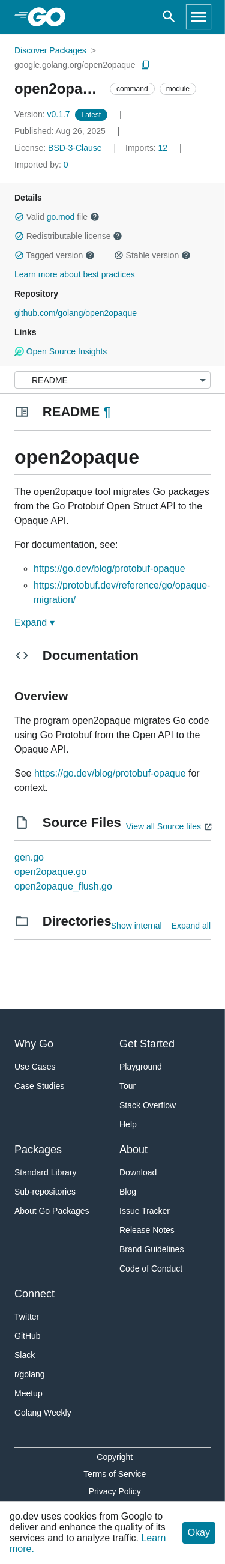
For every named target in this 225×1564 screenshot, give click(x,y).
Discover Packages (50, 50)
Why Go (33, 1044)
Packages (38, 1150)
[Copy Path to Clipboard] (145, 64)
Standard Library (45, 1172)
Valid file (57, 217)
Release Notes (147, 1230)
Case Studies (39, 1086)
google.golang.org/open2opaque (75, 65)
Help (128, 1124)
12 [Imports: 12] (147, 148)
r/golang (29, 1374)
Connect (34, 1294)
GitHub (27, 1336)
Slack (24, 1355)
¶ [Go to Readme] (106, 411)
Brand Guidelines (151, 1249)
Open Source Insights (60, 351)
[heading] (50, 16)
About (133, 1150)
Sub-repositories (45, 1191)
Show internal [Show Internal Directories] (136, 925)
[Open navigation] (199, 17)
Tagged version (54, 255)
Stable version (152, 255)
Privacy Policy (115, 1491)
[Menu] (112, 380)
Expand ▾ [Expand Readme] (34, 622)
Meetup (28, 1393)
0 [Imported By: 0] (41, 164)
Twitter (26, 1316)
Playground (140, 1066)
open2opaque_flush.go (63, 886)
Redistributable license (68, 236)
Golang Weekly (42, 1412)
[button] (19, 217)
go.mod (61, 217)
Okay (199, 1532)
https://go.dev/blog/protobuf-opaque (109, 568)
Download (138, 1172)
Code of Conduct (150, 1268)
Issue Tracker (144, 1211)
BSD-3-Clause (74, 148)
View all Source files (163, 826)
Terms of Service (114, 1474)
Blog (127, 1191)
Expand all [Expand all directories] (191, 925)
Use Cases (34, 1066)
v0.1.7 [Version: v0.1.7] (43, 114)
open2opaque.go (50, 872)
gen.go (29, 857)
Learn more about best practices (74, 274)
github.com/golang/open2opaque (75, 313)
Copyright (115, 1457)
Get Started (147, 1044)
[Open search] (169, 16)
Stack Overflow (147, 1105)
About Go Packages (51, 1211)
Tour (127, 1086)
